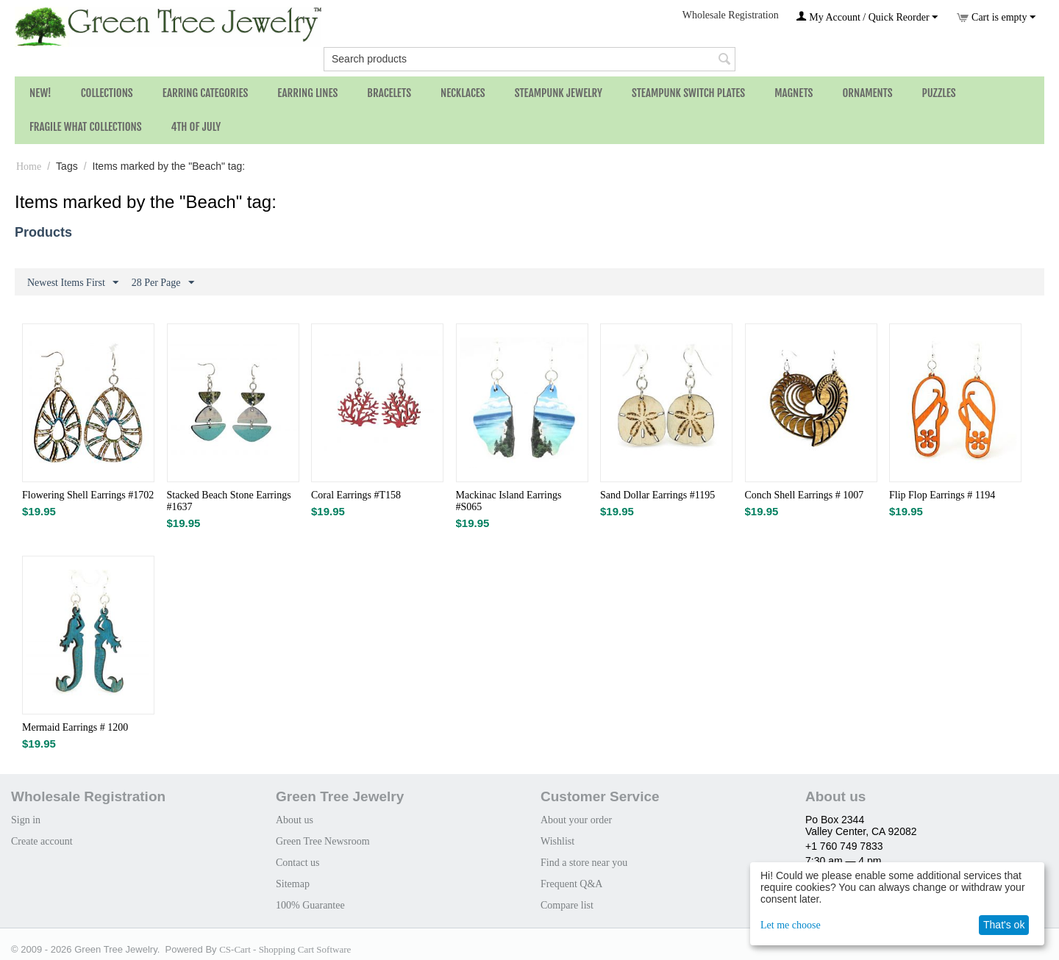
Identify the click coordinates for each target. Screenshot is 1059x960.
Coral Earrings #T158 (356, 495)
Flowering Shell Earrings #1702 (88, 495)
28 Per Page (163, 283)
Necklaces (463, 93)
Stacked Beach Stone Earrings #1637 (229, 501)
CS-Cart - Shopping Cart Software (285, 949)
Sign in (25, 819)
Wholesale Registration (730, 15)
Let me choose (790, 925)
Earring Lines (307, 93)
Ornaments (867, 93)
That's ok (1003, 925)
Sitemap (293, 883)
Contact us (298, 862)
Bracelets (389, 93)
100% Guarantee (310, 905)
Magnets (793, 93)
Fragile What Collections (85, 127)
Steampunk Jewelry (558, 93)
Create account (42, 841)
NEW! (40, 93)
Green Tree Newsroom (323, 841)
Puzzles (939, 93)
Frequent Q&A (571, 883)
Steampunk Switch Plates (688, 93)
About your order (576, 819)
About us (294, 819)
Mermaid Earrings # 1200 (75, 727)
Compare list (567, 905)
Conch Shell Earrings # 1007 (804, 495)
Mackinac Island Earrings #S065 (509, 501)
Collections (107, 93)
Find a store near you (584, 862)
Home (28, 166)
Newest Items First (72, 283)
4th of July (196, 127)
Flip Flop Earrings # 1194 (942, 495)
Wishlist (557, 841)
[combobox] (529, 59)
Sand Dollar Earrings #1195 (657, 495)
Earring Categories (206, 93)
